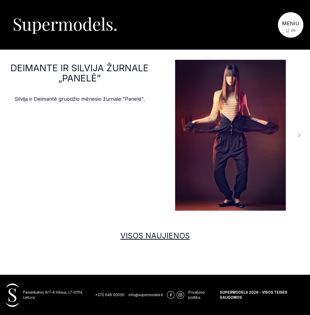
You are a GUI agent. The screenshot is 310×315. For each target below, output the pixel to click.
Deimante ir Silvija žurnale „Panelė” (79, 73)
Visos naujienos (155, 235)
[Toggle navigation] (290, 25)
